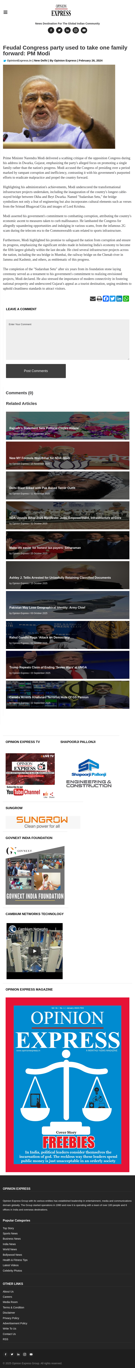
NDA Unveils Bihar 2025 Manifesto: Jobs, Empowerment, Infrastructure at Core (65, 517)
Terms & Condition (13, 1307)
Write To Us (9, 1328)
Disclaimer (9, 1312)
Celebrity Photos (12, 1270)
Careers (7, 1296)
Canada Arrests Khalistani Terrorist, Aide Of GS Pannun (49, 697)
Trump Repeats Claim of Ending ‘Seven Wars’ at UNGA (48, 667)
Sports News (10, 1233)
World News (10, 1249)
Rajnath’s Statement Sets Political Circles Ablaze (44, 428)
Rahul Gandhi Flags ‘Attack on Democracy (39, 637)
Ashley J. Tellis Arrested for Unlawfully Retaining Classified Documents (60, 577)
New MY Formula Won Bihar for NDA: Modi (39, 458)
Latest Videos (11, 1265)
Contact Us (9, 1333)
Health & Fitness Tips (15, 1260)
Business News (12, 1238)
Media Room (10, 1302)
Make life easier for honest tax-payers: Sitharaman (45, 547)
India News (9, 1244)
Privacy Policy (11, 1318)
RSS (5, 1339)
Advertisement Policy (15, 1323)
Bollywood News (12, 1254)
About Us (8, 1291)
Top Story (8, 1228)
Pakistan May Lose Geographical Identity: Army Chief (47, 607)
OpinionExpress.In (17, 60)
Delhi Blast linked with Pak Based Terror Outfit (42, 488)
